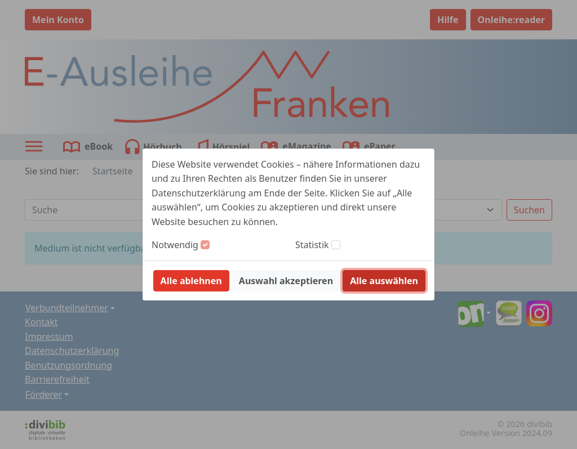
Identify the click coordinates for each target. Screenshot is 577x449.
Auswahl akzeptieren (286, 281)
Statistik (312, 245)
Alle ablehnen (191, 281)
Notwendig (175, 245)
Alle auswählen (384, 281)
